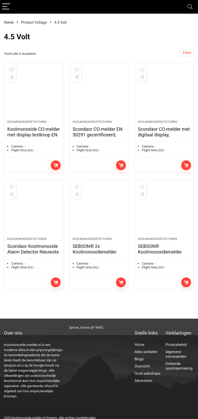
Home (9, 22)
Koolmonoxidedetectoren (26, 125)
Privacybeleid (176, 345)
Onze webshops (147, 373)
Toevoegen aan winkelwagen (56, 168)
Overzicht (142, 366)
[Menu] (6, 7)
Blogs (139, 359)
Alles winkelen (146, 352)
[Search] (190, 7)
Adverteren (143, 381)
